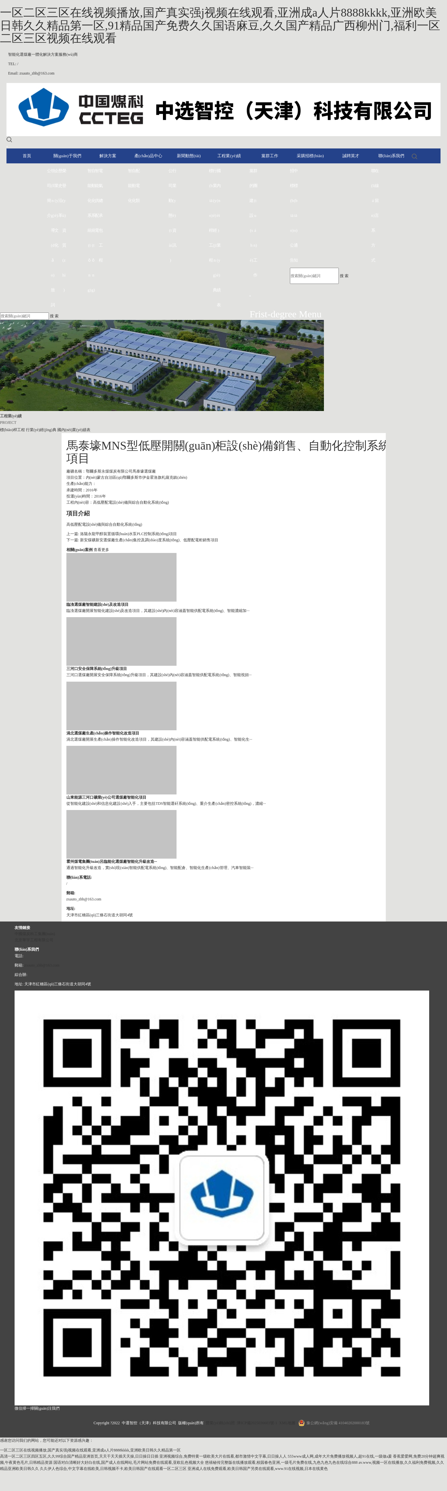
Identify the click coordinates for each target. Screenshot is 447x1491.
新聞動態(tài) (189, 155)
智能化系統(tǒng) (89, 230)
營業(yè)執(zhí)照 (220, 1423)
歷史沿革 (60, 193)
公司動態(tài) (170, 215)
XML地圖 (287, 1423)
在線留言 (377, 193)
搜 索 (344, 276)
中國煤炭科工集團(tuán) (35, 934)
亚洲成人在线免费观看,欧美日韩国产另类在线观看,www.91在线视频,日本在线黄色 (258, 1468)
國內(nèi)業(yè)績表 (219, 237)
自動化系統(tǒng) (93, 230)
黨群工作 (269, 155)
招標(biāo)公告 (292, 215)
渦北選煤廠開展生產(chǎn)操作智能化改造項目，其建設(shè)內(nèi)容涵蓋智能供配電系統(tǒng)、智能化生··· (159, 739)
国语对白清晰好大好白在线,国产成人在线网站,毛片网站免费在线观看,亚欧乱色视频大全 (128, 1462)
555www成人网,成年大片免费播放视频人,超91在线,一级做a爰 (340, 1456)
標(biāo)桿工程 (211, 215)
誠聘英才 (350, 155)
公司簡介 (49, 193)
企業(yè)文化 (56, 208)
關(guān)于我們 (67, 155)
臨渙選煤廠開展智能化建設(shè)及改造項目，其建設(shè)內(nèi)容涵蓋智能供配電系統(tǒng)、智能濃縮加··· (158, 610)
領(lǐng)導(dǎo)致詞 (53, 237)
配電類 (138, 185)
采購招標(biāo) (310, 155)
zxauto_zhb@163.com (41, 965)
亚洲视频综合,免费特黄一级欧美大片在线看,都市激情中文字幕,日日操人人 (223, 1456)
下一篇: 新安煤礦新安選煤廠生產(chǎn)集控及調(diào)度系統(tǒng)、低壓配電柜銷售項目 (142, 540)
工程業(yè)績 (229, 155)
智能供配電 (97, 200)
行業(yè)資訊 (174, 208)
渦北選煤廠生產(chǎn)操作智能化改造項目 (103, 733)
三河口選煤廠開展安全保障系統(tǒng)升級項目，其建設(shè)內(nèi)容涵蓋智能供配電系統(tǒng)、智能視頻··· (159, 675)
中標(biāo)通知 (296, 215)
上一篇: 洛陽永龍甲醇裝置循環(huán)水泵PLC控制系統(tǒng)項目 (121, 534)
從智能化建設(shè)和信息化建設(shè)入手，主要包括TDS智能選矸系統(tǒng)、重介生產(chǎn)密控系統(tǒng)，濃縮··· (166, 803)
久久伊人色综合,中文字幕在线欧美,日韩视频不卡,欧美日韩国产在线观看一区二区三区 (113, 1468)
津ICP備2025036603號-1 (257, 1423)
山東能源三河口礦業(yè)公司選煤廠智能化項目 (106, 797)
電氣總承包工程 (101, 215)
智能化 (130, 185)
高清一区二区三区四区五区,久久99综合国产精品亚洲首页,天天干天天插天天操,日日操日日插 (79, 1456)
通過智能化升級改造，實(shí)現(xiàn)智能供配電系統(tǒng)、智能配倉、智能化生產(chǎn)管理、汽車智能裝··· (160, 867)
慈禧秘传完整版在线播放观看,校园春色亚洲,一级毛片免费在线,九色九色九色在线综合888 (281, 1462)
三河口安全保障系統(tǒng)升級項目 (96, 668)
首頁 (27, 155)
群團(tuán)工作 (255, 222)
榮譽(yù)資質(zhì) (64, 230)
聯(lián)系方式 (373, 215)
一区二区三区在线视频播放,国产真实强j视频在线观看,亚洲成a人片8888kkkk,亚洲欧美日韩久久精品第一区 (90, 1450)
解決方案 (107, 155)
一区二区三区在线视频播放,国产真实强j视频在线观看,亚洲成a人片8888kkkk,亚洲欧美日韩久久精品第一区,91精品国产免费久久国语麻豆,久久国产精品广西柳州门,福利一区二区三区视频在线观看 (220, 25)
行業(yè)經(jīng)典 (215, 230)
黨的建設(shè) (251, 215)
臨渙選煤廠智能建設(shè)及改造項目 (97, 604)
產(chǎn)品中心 (148, 155)
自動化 (134, 185)
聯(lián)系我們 (391, 155)
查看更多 (101, 549)
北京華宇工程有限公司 (34, 940)
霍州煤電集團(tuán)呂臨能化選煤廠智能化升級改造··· (111, 861)
